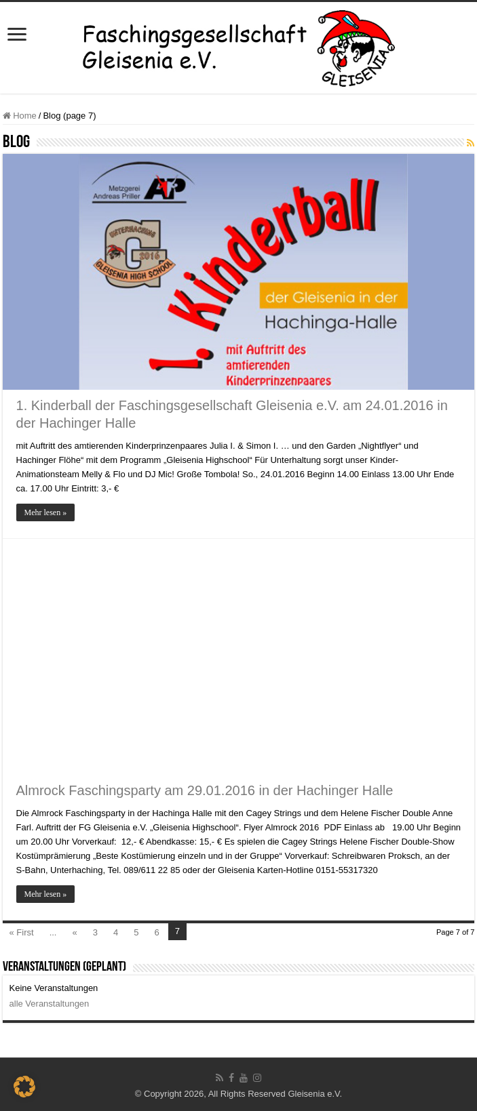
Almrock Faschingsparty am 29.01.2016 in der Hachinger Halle (205, 790)
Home (20, 115)
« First (21, 932)
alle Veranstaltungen (49, 1003)
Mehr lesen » (45, 512)
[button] (24, 1086)
